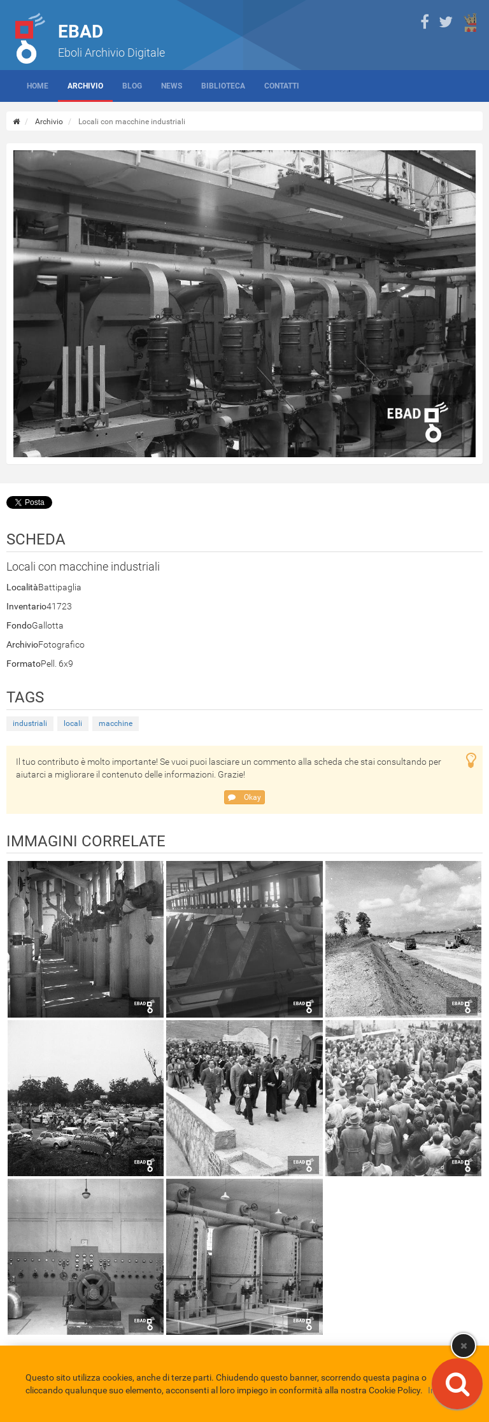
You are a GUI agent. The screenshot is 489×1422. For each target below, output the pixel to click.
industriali (30, 723)
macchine (115, 723)
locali (73, 723)
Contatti (281, 86)
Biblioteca (223, 86)
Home (37, 86)
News (171, 86)
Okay (244, 797)
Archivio (85, 86)
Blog (132, 86)
